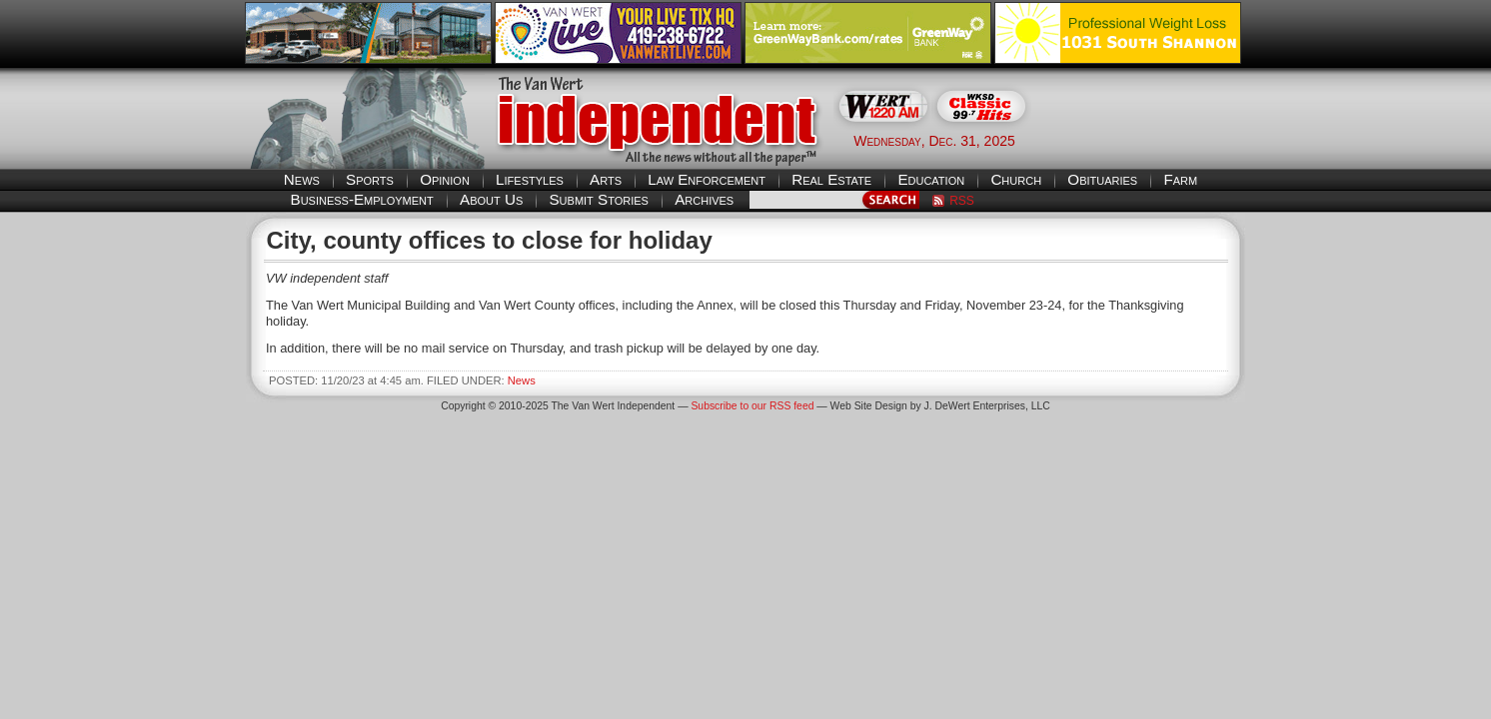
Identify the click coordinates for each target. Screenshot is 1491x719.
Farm (1180, 179)
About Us (491, 199)
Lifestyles (530, 179)
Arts (606, 179)
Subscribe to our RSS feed (752, 405)
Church (1015, 179)
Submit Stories (598, 199)
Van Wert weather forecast (1146, 140)
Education (930, 179)
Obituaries (1102, 179)
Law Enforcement (706, 179)
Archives (704, 199)
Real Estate (831, 179)
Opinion (445, 179)
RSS (961, 201)
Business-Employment (362, 199)
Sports (370, 179)
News (302, 179)
